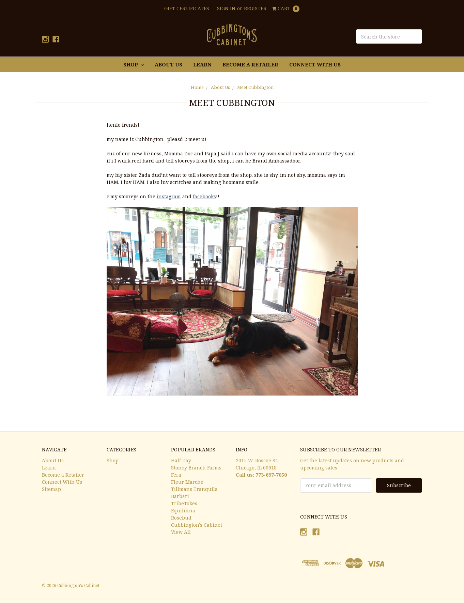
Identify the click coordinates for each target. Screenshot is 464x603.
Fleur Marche (187, 482)
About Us (168, 64)
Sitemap (51, 489)
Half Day (181, 460)
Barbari (180, 496)
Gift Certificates (186, 8)
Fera (176, 474)
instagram (169, 196)
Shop (133, 64)
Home (197, 87)
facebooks (204, 196)
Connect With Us (315, 64)
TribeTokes (184, 503)
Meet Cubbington (255, 87)
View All (181, 532)
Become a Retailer (250, 64)
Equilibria (183, 510)
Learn (202, 64)
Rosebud (181, 517)
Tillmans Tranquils (194, 489)
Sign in (226, 8)
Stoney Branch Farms (196, 467)
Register (255, 8)
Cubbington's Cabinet (196, 525)
